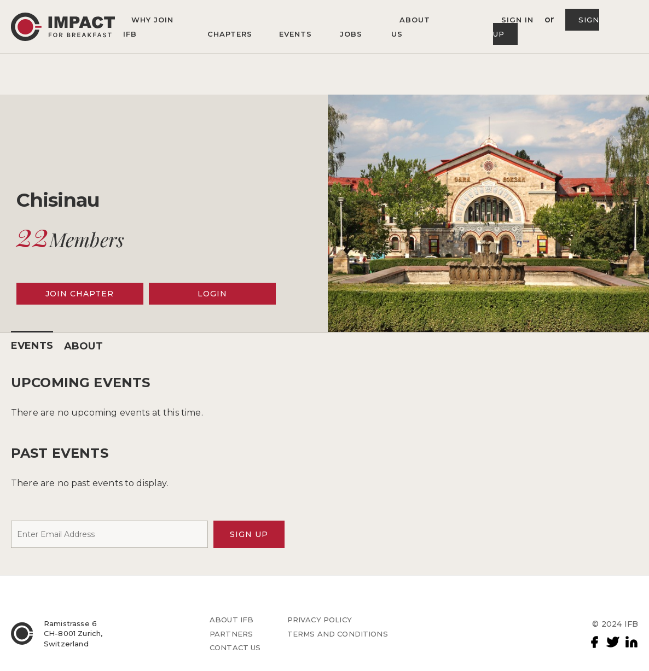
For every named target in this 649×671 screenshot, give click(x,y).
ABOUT (83, 346)
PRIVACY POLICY (319, 619)
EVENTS (32, 346)
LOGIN (212, 294)
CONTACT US (235, 647)
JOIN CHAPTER (79, 294)
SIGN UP (249, 534)
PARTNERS (231, 633)
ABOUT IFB (231, 619)
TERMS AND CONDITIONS (337, 633)
